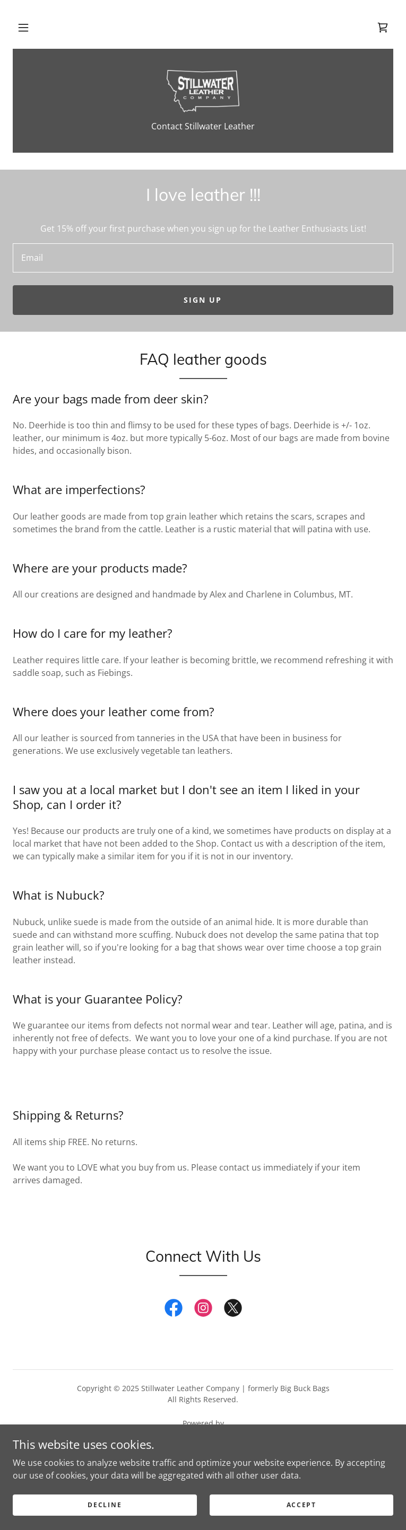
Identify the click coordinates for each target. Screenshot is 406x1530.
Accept (301, 1504)
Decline (105, 1504)
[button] (23, 27)
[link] (382, 27)
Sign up (203, 300)
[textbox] (203, 257)
